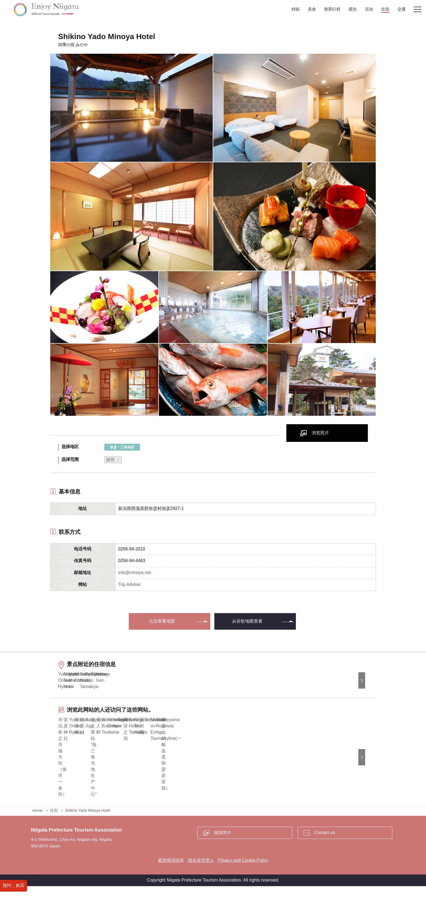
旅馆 (110, 459)
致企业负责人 (201, 871)
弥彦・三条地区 (122, 447)
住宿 (54, 821)
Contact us (324, 843)
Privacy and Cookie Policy (243, 871)
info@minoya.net (134, 572)
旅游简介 (222, 843)
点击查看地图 (162, 621)
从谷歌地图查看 (247, 621)
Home (37, 821)
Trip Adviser (129, 584)
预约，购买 (13, 885)
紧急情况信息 (171, 871)
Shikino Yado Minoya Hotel (87, 821)
